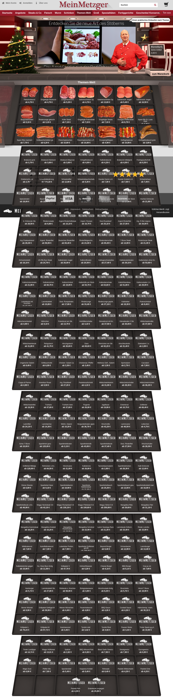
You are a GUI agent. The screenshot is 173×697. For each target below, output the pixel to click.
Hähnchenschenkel (24, 321)
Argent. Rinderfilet (47, 240)
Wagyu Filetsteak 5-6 (86, 505)
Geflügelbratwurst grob (146, 140)
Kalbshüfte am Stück (86, 282)
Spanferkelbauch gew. (125, 485)
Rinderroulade (48, 221)
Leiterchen (145, 424)
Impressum (75, 209)
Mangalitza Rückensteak (67, 528)
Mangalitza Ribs (127, 505)
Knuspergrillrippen (106, 140)
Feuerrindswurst (86, 608)
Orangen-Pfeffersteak (126, 120)
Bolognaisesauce (86, 588)
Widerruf (36, 186)
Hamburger (29, 588)
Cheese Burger (106, 566)
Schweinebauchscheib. (86, 179)
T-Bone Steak (125, 240)
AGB (67, 209)
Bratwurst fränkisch (48, 160)
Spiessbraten (24, 199)
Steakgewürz (124, 650)
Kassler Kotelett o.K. (125, 179)
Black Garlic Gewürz (105, 650)
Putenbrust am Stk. (65, 321)
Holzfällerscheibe (85, 321)
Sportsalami (125, 363)
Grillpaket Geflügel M (47, 608)
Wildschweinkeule (29, 344)
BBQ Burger (126, 566)
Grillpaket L (24, 627)
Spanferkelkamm (66, 485)
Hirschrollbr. (105, 424)
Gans (87, 344)
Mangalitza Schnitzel (86, 527)
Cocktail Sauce (125, 608)
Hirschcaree (67, 466)
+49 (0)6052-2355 (82, 175)
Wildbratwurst (27, 546)
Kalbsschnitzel (67, 282)
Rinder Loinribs (143, 527)
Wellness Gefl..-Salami (105, 363)
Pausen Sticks (126, 627)
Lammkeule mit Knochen (27, 302)
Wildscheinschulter (127, 383)
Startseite (7, 13)
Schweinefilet (66, 179)
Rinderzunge (86, 302)
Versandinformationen (41, 175)
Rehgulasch (48, 344)
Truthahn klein (67, 405)
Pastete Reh (75, 689)
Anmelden (25, 3)
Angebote (20, 13)
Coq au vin (147, 566)
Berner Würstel (27, 608)
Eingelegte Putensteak (86, 120)
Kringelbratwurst (86, 160)
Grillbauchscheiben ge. (45, 140)
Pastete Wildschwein (125, 669)
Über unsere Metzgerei (41, 168)
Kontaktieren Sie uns (83, 172)
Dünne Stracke (27, 485)
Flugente (86, 405)
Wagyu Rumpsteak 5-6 (65, 505)
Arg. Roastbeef (65, 383)
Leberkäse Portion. (66, 546)
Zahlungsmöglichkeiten (42, 172)
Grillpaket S (65, 566)
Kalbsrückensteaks (29, 282)
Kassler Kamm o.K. (106, 179)
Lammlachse (47, 424)
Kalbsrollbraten (85, 260)
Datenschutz (87, 209)
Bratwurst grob (29, 160)
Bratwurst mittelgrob (124, 160)
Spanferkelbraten (65, 444)
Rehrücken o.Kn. (48, 466)
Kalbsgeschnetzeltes (106, 260)
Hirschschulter (147, 444)
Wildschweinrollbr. (147, 321)
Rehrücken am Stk (105, 344)
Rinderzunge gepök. (105, 302)
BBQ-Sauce (105, 608)
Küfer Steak (66, 120)
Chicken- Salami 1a (66, 363)
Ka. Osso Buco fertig (45, 566)
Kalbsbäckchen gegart (24, 566)
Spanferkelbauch (106, 485)
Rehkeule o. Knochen (67, 588)
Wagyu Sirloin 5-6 (106, 505)
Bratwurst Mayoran (67, 160)
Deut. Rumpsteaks (66, 302)
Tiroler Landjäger (29, 650)
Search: (117, 4)
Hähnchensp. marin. (145, 608)
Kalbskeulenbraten (127, 260)
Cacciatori (145, 363)
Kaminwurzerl (65, 627)
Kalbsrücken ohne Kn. (147, 260)
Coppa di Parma (25, 383)
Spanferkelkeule (106, 444)
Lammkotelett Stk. (48, 588)
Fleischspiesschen (65, 140)
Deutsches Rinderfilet (66, 240)
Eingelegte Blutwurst (48, 100)
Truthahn (48, 405)
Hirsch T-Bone (143, 588)
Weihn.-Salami (66, 424)
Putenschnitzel (145, 302)
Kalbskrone (86, 466)
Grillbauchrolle (46, 363)
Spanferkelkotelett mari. (145, 485)
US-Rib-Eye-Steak (45, 260)
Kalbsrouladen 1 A (143, 282)
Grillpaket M (44, 627)
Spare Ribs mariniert (24, 140)
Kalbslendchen (48, 282)
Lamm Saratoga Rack (105, 527)
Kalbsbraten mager (65, 260)
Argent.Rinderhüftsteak (67, 221)
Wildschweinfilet (29, 405)
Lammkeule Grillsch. (124, 527)
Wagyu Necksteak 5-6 (45, 505)
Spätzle (67, 650)
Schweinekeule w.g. (46, 179)
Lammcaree (125, 424)
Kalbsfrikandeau (125, 282)
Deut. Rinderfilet (127, 444)
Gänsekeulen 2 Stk (126, 321)
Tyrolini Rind (106, 627)
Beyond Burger (105, 546)
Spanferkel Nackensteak (86, 486)
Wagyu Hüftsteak (48, 650)
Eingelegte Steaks (106, 120)
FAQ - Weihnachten (82, 168)
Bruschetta (124, 588)
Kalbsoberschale (105, 282)
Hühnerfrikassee (86, 566)
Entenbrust (124, 405)
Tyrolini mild (85, 627)
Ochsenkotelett (24, 260)
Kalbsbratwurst (105, 160)
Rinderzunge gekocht (47, 120)
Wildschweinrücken (147, 383)
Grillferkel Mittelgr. (29, 466)
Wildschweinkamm (106, 383)
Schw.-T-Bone (24, 444)
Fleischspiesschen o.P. (85, 140)
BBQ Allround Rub (86, 650)
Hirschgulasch (67, 344)
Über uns (41, 3)
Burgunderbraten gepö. (86, 424)
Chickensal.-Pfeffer (86, 363)
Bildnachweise (101, 209)
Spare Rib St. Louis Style (145, 120)
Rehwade (105, 669)
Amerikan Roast (45, 383)
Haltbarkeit (37, 179)
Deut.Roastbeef (105, 221)
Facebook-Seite (38, 182)
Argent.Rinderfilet (124, 221)
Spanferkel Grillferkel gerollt (86, 547)
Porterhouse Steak (145, 240)
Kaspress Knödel (86, 669)
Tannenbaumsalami (105, 466)
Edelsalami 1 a (143, 344)
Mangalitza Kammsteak (29, 527)
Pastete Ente (145, 669)
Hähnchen (45, 321)
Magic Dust (27, 669)
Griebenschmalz (27, 179)
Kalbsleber (126, 302)
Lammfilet (27, 424)
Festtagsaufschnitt (143, 160)
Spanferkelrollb (85, 444)
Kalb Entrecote (143, 466)
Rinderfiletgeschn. (86, 240)
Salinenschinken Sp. (86, 100)
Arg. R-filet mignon (143, 221)
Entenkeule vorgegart (96, 689)
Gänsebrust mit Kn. (106, 321)
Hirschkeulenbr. (124, 344)
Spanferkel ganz (45, 444)
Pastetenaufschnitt (86, 383)
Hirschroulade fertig (105, 588)
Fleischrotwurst (29, 100)
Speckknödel (66, 669)
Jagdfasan (105, 405)
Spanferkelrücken (124, 466)
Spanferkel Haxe (46, 485)
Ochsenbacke (125, 546)
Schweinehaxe (145, 179)
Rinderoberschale (105, 240)
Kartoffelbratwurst (46, 546)
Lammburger (145, 546)
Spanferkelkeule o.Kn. (24, 505)
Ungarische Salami (27, 363)
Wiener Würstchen (66, 608)
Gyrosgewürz (144, 650)
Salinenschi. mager (124, 100)
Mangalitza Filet (147, 505)
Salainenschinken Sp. (105, 100)
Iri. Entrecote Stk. (29, 221)
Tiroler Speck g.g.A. (147, 627)
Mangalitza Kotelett (48, 527)
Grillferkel (143, 405)
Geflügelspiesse (127, 140)
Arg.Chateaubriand (27, 240)
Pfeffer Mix (47, 669)
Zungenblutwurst (67, 100)
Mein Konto (9, 3)
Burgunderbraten (27, 120)
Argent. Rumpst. (86, 221)
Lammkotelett (47, 302)
